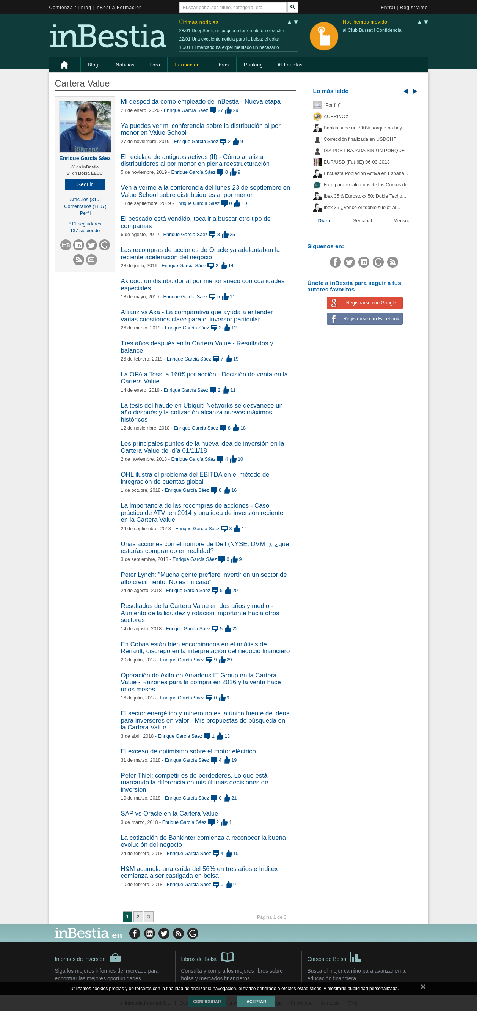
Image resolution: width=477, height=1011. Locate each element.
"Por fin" (332, 105)
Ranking (253, 65)
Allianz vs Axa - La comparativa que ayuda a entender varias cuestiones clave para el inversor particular (197, 316)
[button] (85, 184)
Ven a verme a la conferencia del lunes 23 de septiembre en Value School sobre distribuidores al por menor (205, 191)
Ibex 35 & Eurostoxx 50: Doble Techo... (365, 196)
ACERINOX (336, 116)
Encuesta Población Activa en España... (366, 173)
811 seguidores (85, 224)
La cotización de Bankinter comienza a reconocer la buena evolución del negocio (203, 841)
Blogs (94, 65)
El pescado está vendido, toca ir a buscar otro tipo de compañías (196, 222)
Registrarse (414, 7)
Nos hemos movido (365, 22)
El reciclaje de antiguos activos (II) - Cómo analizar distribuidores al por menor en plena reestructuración (195, 160)
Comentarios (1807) (85, 206)
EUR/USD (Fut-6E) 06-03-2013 (357, 162)
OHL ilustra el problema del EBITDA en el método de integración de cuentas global (195, 478)
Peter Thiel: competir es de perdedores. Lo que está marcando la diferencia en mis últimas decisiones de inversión (194, 782)
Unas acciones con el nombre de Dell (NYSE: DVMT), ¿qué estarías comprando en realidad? (205, 547)
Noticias (125, 65)
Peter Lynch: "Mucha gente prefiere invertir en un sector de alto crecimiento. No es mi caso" (204, 578)
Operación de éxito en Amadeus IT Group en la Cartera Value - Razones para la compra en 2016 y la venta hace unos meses (201, 682)
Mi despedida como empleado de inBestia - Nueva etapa (201, 101)
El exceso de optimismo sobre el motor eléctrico (188, 751)
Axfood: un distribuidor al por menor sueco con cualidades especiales (203, 284)
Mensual (403, 221)
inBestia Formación (119, 7)
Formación (187, 65)
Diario (325, 221)
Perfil (85, 213)
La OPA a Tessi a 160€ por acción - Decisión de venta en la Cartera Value (204, 378)
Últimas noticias (199, 22)
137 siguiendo (85, 230)
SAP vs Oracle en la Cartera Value (169, 813)
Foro (154, 65)
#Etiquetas (290, 65)
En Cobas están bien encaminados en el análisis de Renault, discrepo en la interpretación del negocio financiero (205, 648)
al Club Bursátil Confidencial (373, 30)
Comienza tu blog (70, 7)
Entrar (388, 7)
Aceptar (256, 1001)
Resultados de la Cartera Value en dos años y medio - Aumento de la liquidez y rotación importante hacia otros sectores (200, 613)
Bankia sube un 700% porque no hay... (365, 128)
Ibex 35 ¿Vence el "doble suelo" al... (362, 207)
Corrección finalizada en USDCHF (360, 139)
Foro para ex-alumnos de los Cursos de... (368, 184)
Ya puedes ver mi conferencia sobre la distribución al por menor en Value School (201, 129)
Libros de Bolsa (207, 956)
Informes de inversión (88, 957)
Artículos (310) (85, 199)
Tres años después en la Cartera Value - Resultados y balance (197, 347)
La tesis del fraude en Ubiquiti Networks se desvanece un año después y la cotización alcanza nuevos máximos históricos (202, 412)
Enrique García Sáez (84, 158)
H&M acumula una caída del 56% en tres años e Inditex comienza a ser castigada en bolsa (199, 872)
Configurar (207, 1001)
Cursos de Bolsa (335, 956)
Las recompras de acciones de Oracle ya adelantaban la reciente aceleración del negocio (200, 253)
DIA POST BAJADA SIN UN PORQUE (364, 150)
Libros (222, 65)
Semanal (362, 221)
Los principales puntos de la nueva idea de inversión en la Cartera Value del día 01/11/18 (202, 447)
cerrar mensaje (423, 988)
